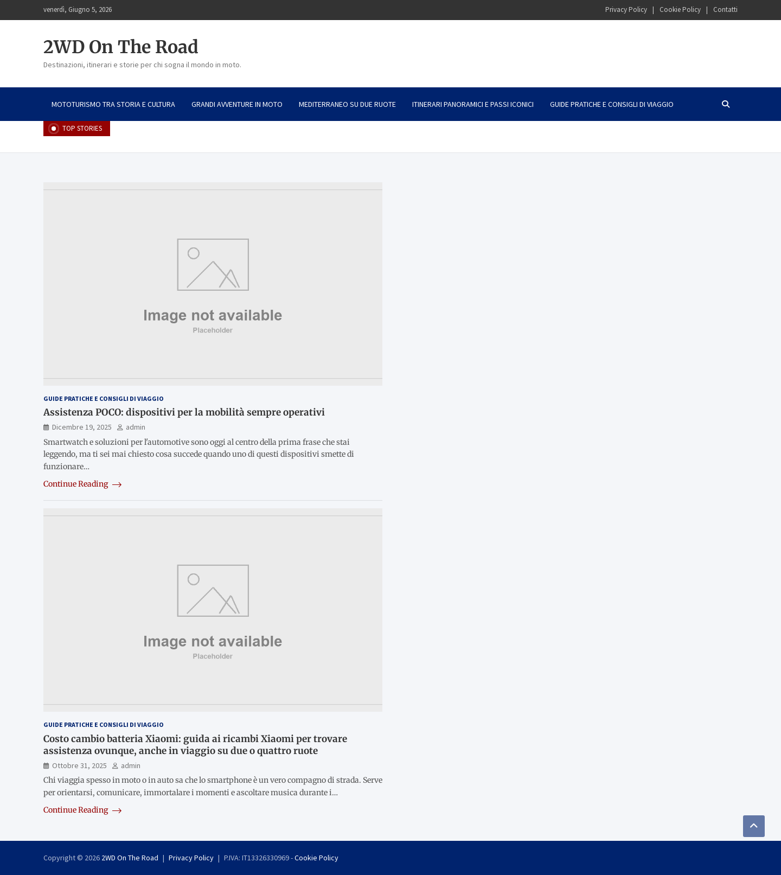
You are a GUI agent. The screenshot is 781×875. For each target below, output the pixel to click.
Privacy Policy (626, 9)
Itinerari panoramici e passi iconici (473, 104)
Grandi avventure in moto (237, 104)
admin (135, 427)
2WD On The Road (121, 47)
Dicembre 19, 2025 (82, 427)
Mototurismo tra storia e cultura (113, 104)
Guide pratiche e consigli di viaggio (612, 104)
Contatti (725, 9)
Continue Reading (82, 484)
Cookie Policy (680, 9)
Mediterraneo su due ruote (347, 104)
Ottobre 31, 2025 (79, 765)
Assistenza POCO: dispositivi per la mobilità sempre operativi (184, 412)
